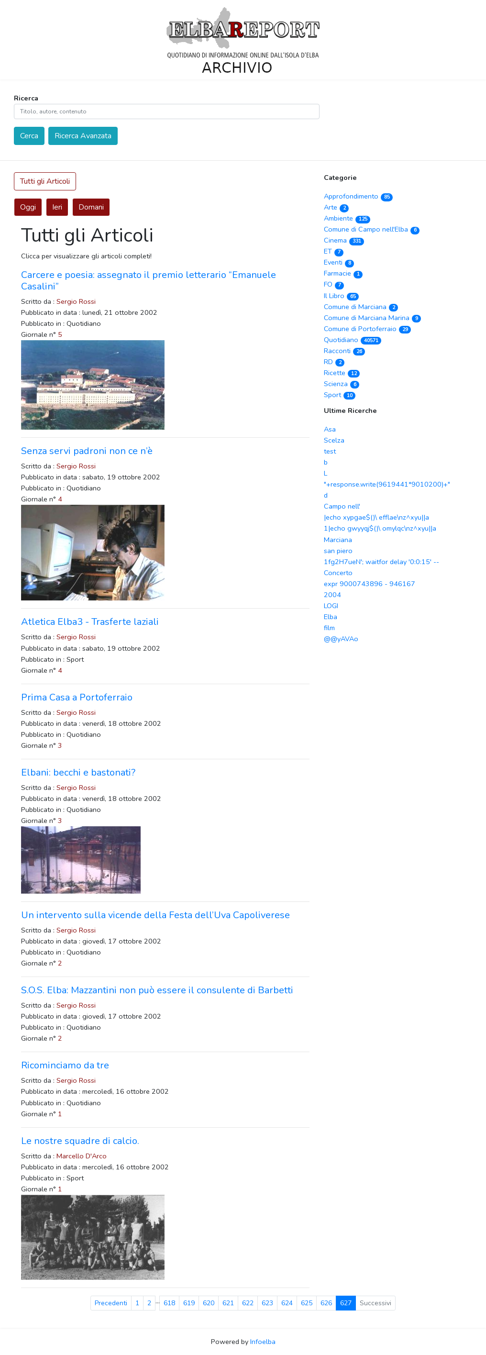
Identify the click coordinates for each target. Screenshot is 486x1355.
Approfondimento (358, 196)
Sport (339, 395)
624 (287, 1303)
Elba (330, 617)
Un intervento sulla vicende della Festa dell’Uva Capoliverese (155, 915)
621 (228, 1303)
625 (306, 1303)
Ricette (342, 373)
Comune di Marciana (361, 306)
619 (189, 1303)
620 (208, 1303)
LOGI (331, 606)
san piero (338, 550)
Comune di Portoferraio (367, 328)
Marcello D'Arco (81, 1156)
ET (333, 251)
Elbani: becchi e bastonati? (78, 772)
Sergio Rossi (76, 301)
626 (326, 1303)
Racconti (344, 350)
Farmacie (343, 273)
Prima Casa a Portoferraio (77, 697)
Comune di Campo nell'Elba (372, 229)
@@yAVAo (341, 639)
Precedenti (111, 1303)
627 (346, 1303)
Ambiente (347, 218)
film (329, 628)
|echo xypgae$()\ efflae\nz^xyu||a (376, 517)
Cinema (344, 240)
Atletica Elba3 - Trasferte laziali (90, 621)
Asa (330, 429)
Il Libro (341, 295)
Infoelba (263, 1341)
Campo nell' (342, 506)
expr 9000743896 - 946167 (369, 584)
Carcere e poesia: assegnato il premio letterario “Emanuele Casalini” (148, 280)
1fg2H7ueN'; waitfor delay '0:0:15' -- (381, 561)
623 (267, 1303)
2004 (332, 595)
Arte (336, 207)
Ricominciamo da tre (65, 1065)
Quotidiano (352, 339)
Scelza (334, 440)
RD (334, 362)
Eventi (339, 262)
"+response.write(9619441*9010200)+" (387, 484)
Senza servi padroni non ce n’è (87, 450)
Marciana (338, 539)
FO (334, 284)
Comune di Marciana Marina (372, 317)
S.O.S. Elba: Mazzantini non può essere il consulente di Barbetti (157, 990)
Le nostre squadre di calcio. (80, 1140)
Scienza (341, 384)
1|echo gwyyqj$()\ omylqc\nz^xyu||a (380, 528)
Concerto (338, 573)
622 (248, 1303)
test (330, 451)
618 (169, 1303)
